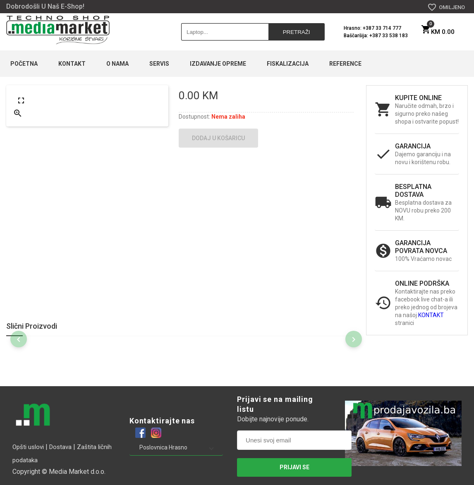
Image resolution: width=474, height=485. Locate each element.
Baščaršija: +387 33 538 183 (376, 35)
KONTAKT (431, 315)
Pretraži (296, 32)
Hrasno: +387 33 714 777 (372, 28)
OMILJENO (446, 7)
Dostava (60, 447)
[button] (176, 447)
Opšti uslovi (28, 447)
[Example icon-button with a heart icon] (140, 432)
